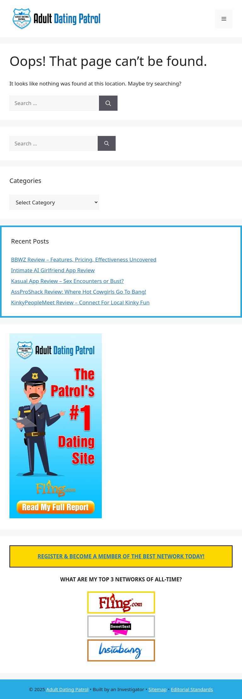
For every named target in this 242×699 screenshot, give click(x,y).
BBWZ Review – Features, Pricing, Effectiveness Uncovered (83, 259)
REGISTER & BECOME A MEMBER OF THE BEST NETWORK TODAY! (120, 556)
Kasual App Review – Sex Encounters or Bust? (67, 281)
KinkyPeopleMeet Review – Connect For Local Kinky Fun (80, 302)
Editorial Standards (192, 689)
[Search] (108, 103)
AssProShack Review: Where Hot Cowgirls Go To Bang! (78, 291)
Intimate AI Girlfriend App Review (53, 270)
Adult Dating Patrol (67, 689)
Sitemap (157, 689)
